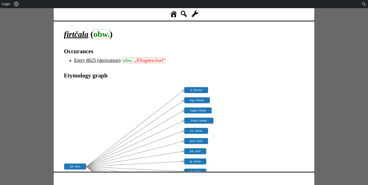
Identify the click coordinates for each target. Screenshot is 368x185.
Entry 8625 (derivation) (97, 60)
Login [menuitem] (6, 4)
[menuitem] (16, 4)
